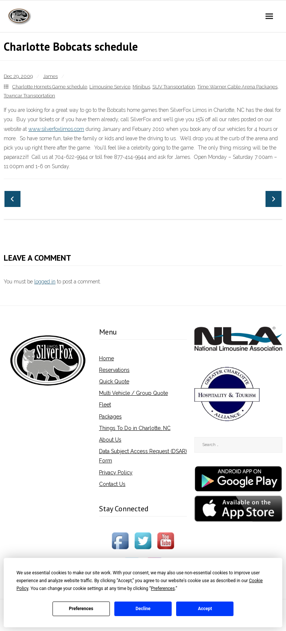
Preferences (81, 608)
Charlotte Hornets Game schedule (49, 87)
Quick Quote (114, 381)
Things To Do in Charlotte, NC (135, 428)
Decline (143, 608)
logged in (44, 282)
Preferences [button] (163, 588)
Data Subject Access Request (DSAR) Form (143, 456)
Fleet (105, 405)
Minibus (141, 87)
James (50, 76)
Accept (205, 608)
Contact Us (112, 484)
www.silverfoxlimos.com (56, 129)
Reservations (114, 370)
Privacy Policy (116, 472)
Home (106, 358)
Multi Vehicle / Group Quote (133, 393)
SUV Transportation (173, 87)
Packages (110, 417)
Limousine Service (109, 87)
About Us (110, 440)
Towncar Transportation (29, 95)
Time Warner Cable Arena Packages (237, 87)
